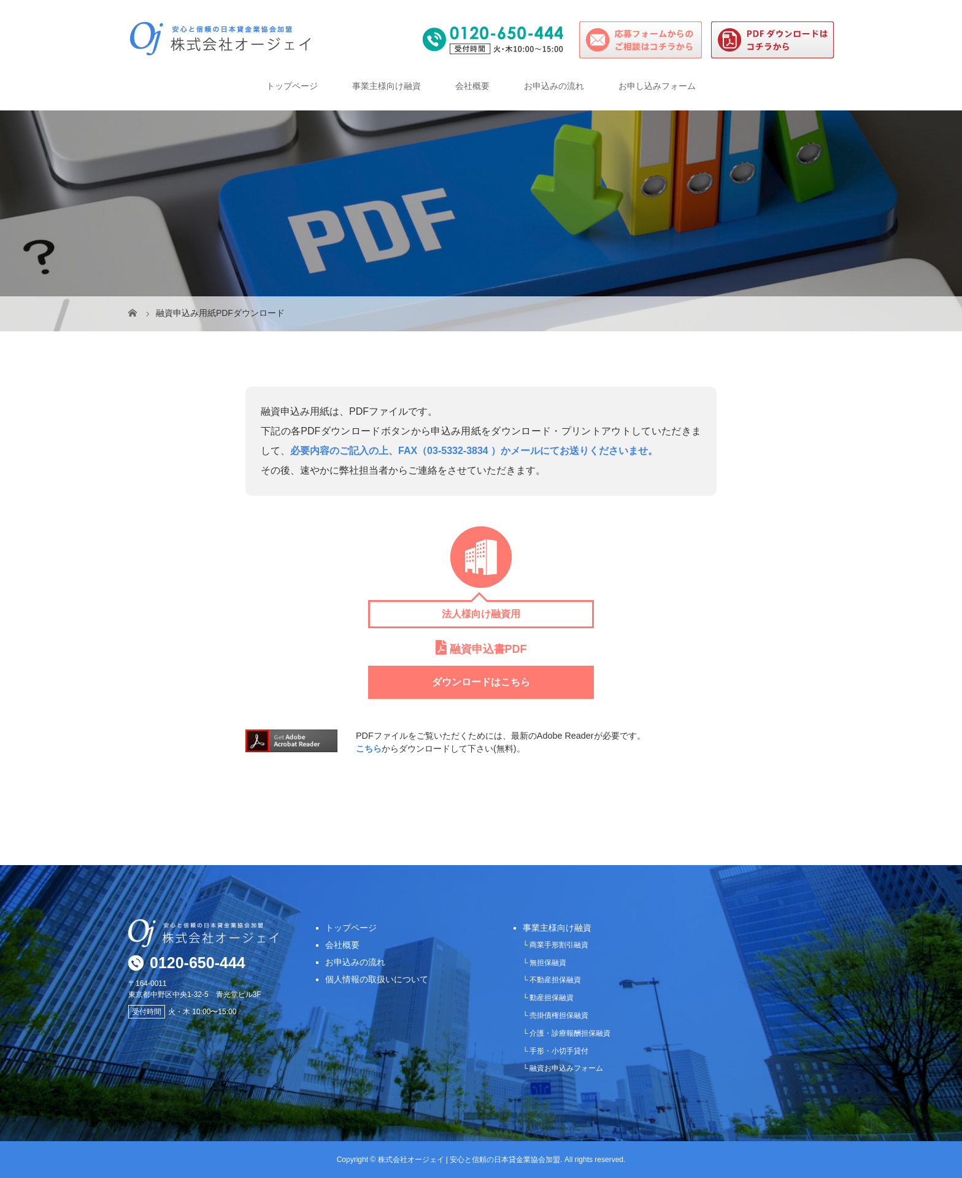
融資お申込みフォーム (566, 1068)
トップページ (292, 86)
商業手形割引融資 (558, 945)
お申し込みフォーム (657, 86)
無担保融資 (547, 962)
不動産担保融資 (555, 980)
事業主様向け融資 (386, 86)
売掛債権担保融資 (558, 1015)
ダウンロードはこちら (481, 682)
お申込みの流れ (554, 86)
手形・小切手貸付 (558, 1051)
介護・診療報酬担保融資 (569, 1033)
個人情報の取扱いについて (376, 979)
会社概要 (472, 86)
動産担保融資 (551, 997)
